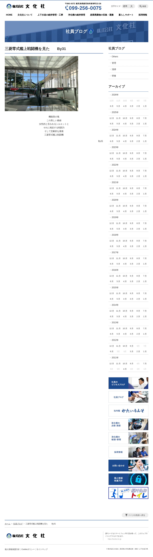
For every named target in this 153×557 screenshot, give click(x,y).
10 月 (125, 118)
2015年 (115, 287)
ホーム (7, 524)
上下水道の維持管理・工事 (50, 15)
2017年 (115, 252)
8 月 (138, 118)
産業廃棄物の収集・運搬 (102, 15)
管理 (114, 63)
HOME (9, 15)
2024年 (115, 130)
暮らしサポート (126, 15)
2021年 (115, 182)
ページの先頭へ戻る (136, 515)
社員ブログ (116, 48)
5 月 (118, 106)
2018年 (115, 235)
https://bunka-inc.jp (114, 539)
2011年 (115, 357)
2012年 (115, 340)
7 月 (145, 118)
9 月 (131, 118)
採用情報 (143, 15)
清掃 (114, 69)
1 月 (145, 106)
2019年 (115, 217)
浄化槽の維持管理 (76, 15)
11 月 (118, 118)
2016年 (115, 270)
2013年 (115, 322)
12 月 (112, 118)
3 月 (131, 106)
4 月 (125, 106)
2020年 (115, 200)
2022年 (115, 165)
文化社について (25, 15)
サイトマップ (42, 549)
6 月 (112, 106)
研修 (114, 76)
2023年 (115, 147)
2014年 (115, 305)
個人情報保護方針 (12, 549)
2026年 (115, 95)
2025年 (115, 112)
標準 (125, 6)
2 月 (138, 106)
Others (115, 56)
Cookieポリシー (28, 549)
